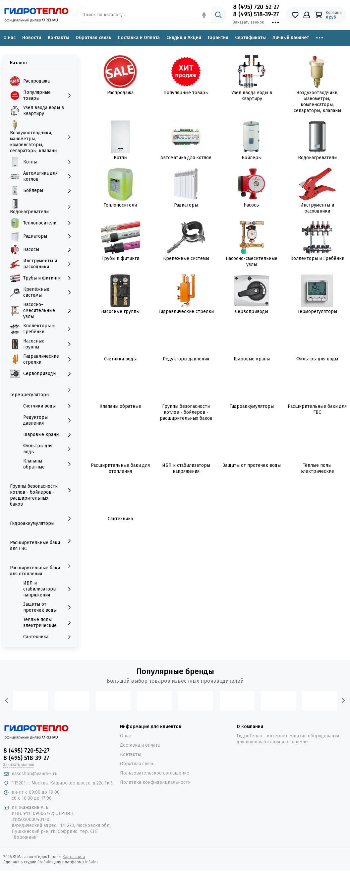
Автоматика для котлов (185, 157)
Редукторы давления (186, 359)
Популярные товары (185, 92)
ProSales (45, 862)
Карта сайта (74, 856)
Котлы (120, 157)
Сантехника (120, 519)
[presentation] (6, 700)
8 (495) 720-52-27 (256, 7)
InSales (91, 862)
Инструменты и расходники (317, 208)
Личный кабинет (290, 37)
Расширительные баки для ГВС (317, 409)
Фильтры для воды (317, 359)
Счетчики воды (120, 359)
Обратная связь (93, 37)
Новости (31, 37)
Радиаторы (186, 205)
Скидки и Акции (183, 37)
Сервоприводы (251, 311)
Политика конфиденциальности (155, 782)
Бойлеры (252, 157)
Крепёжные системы (186, 258)
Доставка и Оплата (139, 37)
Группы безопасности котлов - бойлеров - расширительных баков (186, 412)
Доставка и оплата (140, 745)
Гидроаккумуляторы (251, 406)
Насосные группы (120, 311)
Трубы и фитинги (120, 258)
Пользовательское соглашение (154, 773)
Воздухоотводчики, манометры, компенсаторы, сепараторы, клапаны (317, 101)
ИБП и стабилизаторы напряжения (186, 468)
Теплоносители (120, 205)
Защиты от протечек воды (252, 465)
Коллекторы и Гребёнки (317, 258)
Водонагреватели (317, 157)
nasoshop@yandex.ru (34, 774)
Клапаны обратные (120, 406)
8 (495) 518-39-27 (256, 14)
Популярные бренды (175, 671)
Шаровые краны (252, 359)
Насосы (252, 205)
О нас (9, 37)
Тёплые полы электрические (317, 468)
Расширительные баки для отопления (120, 468)
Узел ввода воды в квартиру (251, 95)
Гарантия (218, 37)
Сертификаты (250, 37)
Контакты (58, 37)
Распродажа (120, 92)
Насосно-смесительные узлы (251, 261)
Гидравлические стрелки (186, 311)
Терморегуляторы (317, 311)
